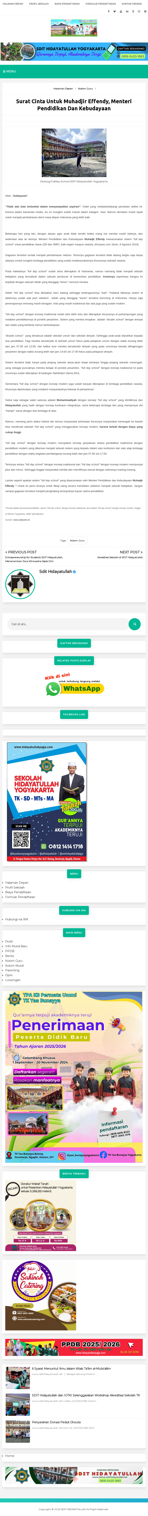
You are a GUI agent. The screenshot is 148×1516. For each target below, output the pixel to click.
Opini (9, 975)
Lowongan (12, 980)
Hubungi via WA (16, 919)
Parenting (12, 970)
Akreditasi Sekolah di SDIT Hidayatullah (120, 557)
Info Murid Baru (16, 946)
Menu (9, 71)
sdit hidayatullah (55, 571)
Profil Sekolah (39, 3)
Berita (9, 956)
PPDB (9, 951)
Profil (9, 941)
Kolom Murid (14, 965)
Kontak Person (132, 3)
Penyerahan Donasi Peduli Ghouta (56, 1422)
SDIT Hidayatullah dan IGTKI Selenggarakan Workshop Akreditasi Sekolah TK (86, 1395)
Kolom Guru (77, 540)
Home (9, 1456)
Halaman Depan (13, 3)
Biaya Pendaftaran (67, 3)
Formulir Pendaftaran (101, 3)
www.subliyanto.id (22, 520)
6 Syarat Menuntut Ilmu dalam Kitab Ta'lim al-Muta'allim (71, 1368)
